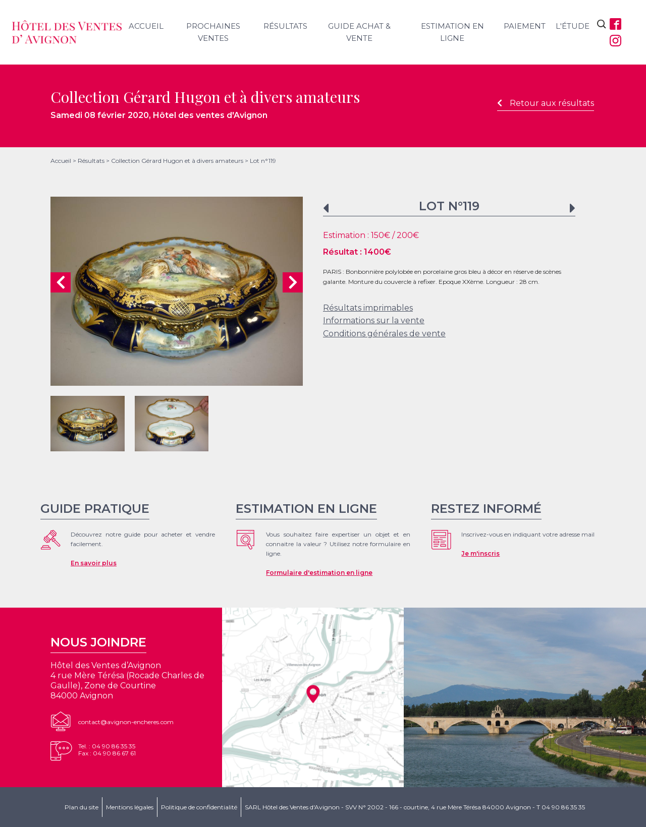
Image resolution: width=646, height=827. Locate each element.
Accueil (146, 26)
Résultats (285, 26)
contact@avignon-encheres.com (126, 722)
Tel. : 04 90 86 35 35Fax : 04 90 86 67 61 (107, 749)
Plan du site (81, 807)
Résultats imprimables (368, 308)
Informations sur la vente (373, 320)
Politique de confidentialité (199, 807)
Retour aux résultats (545, 103)
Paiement (525, 26)
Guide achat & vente (359, 32)
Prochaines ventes (213, 32)
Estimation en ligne (452, 32)
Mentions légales (129, 807)
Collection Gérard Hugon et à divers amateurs (177, 160)
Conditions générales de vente (384, 333)
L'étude (572, 26)
